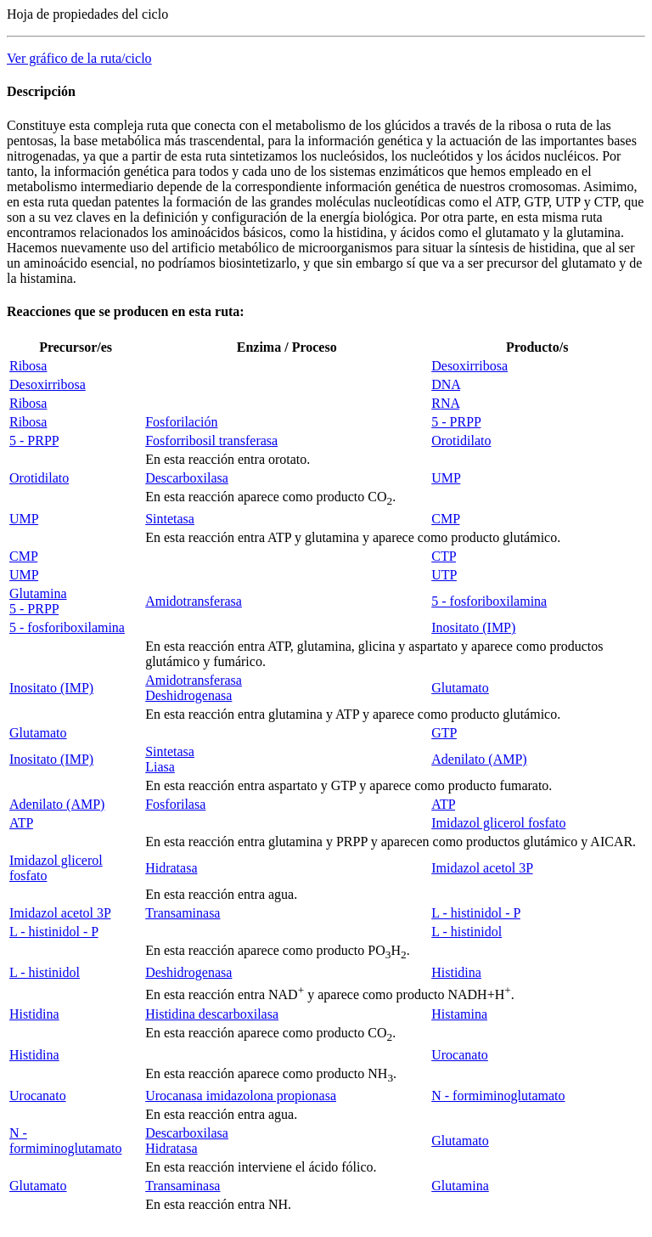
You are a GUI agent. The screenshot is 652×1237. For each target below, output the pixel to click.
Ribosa (28, 366)
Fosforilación (181, 422)
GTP (444, 733)
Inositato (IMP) (473, 627)
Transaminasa (182, 913)
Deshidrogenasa (188, 695)
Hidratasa (171, 868)
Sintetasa (169, 518)
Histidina (456, 972)
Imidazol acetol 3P (481, 868)
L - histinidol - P (475, 913)
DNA (445, 384)
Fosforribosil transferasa (211, 440)
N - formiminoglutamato (498, 1095)
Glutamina (38, 593)
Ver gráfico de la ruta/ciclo (79, 58)
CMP (445, 518)
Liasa (160, 767)
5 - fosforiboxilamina (489, 601)
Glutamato (460, 688)
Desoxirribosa (469, 366)
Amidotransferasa (193, 601)
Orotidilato (461, 440)
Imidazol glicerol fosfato (498, 823)
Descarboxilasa (186, 478)
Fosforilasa (175, 804)
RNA (445, 403)
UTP (444, 575)
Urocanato (459, 1055)
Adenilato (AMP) (478, 759)
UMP (445, 478)
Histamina (459, 1014)
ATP (443, 804)
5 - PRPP (456, 422)
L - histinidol (466, 931)
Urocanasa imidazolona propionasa (240, 1095)
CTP (443, 556)
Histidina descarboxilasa (211, 1014)
